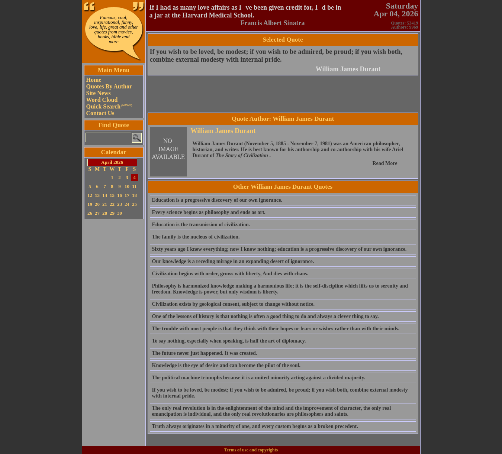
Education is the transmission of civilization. (201, 224)
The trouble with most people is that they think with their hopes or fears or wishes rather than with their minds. (275, 328)
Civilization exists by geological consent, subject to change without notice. (233, 304)
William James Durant (348, 69)
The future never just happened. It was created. (204, 353)
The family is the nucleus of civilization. (196, 237)
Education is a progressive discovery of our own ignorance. (217, 200)
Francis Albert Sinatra (273, 23)
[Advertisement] (114, 332)
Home (94, 80)
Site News (98, 93)
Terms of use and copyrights (251, 450)
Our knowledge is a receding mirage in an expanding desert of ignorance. (233, 261)
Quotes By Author (109, 86)
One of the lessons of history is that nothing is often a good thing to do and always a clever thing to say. (265, 316)
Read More (385, 163)
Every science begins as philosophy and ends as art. (209, 212)
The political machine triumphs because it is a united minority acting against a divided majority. (259, 377)
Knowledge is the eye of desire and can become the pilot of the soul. (226, 365)
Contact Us (100, 113)
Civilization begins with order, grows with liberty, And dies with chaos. (230, 273)
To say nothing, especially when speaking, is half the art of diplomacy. (229, 341)
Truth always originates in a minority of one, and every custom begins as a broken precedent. (255, 426)
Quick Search (109, 106)
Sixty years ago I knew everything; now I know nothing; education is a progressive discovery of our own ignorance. (279, 249)
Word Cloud (102, 100)
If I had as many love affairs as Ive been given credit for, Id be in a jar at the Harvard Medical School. (245, 11)
